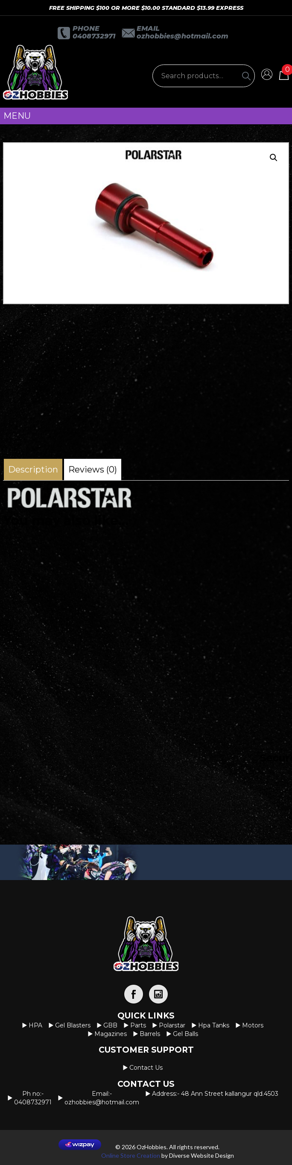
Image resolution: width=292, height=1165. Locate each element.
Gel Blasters (73, 1025)
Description (33, 469)
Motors (252, 1025)
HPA (35, 1025)
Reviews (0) (92, 469)
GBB (110, 1025)
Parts (138, 1025)
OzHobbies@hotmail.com (182, 36)
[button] (273, 157)
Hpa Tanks (213, 1025)
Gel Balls (185, 1034)
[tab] (33, 469)
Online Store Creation (130, 1155)
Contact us (146, 1067)
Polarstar (172, 1025)
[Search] (246, 76)
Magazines (110, 1034)
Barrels (150, 1034)
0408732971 (94, 36)
